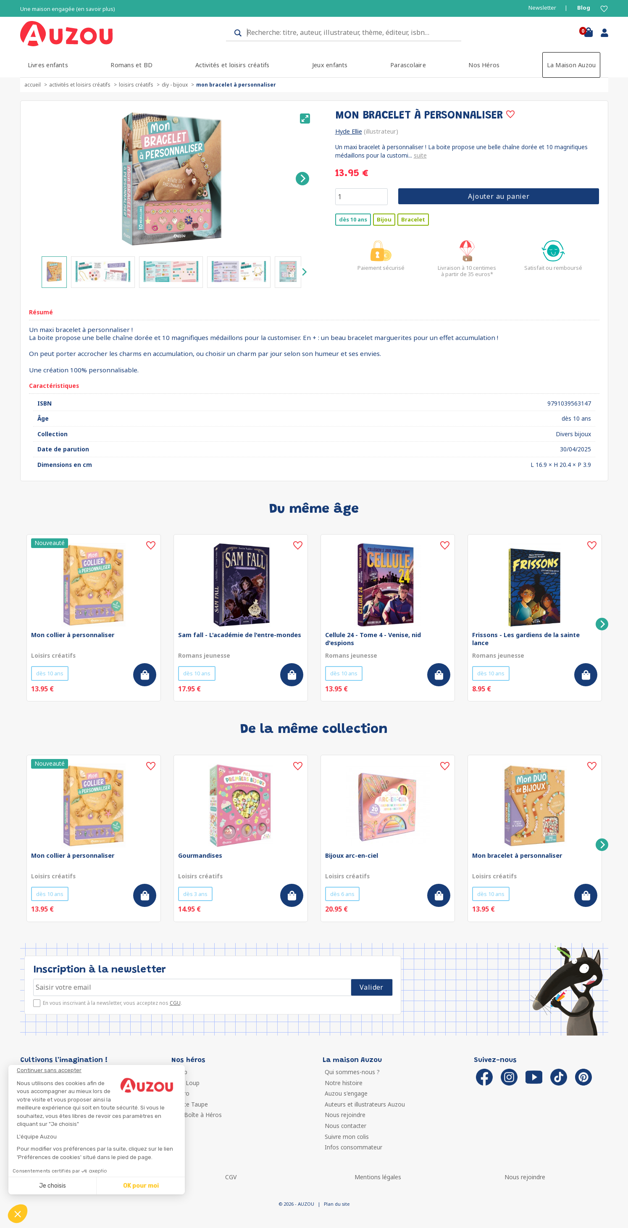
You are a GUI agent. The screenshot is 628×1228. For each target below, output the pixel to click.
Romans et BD (131, 65)
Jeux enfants (330, 65)
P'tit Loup (186, 1083)
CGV (230, 1177)
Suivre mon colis (347, 1137)
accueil (32, 84)
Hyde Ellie (348, 131)
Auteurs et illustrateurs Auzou (365, 1104)
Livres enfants (48, 65)
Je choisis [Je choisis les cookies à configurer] (52, 1185)
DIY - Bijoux (175, 84)
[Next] (302, 178)
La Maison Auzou (571, 65)
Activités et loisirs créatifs (232, 65)
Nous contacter (345, 1126)
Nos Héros (483, 65)
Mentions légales (378, 1177)
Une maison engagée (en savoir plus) (67, 9)
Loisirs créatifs (136, 84)
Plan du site (336, 1204)
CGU (175, 1003)
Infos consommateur (353, 1147)
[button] (18, 1214)
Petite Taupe (190, 1104)
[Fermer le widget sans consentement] (101, 1070)
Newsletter (542, 8)
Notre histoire (344, 1083)
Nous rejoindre (345, 1115)
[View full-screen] (305, 118)
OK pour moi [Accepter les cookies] (141, 1185)
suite (420, 155)
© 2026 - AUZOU (296, 1204)
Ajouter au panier (499, 196)
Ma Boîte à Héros (197, 1115)
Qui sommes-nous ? (352, 1072)
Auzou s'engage (346, 1093)
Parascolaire (408, 65)
